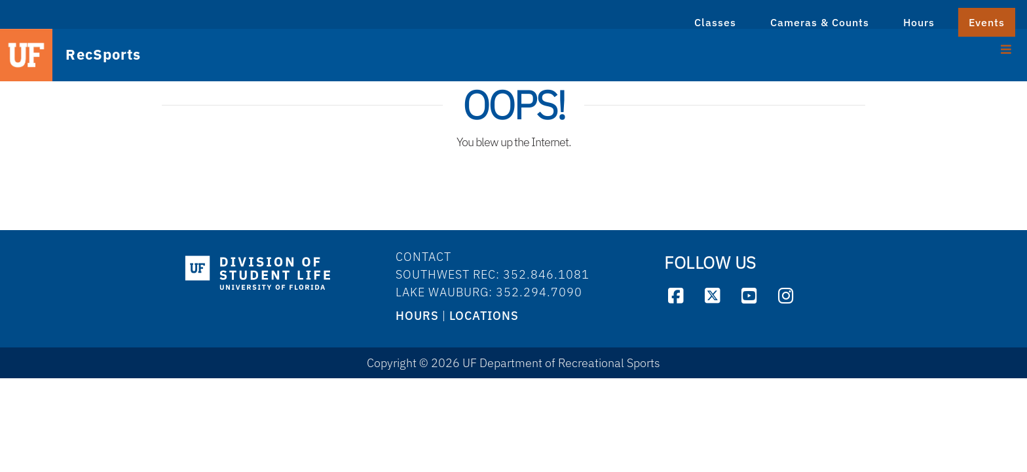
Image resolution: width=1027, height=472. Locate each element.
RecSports (91, 55)
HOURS (417, 315)
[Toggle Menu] (1006, 48)
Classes (715, 22)
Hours (919, 22)
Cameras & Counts (819, 22)
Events (987, 22)
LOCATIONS (484, 315)
